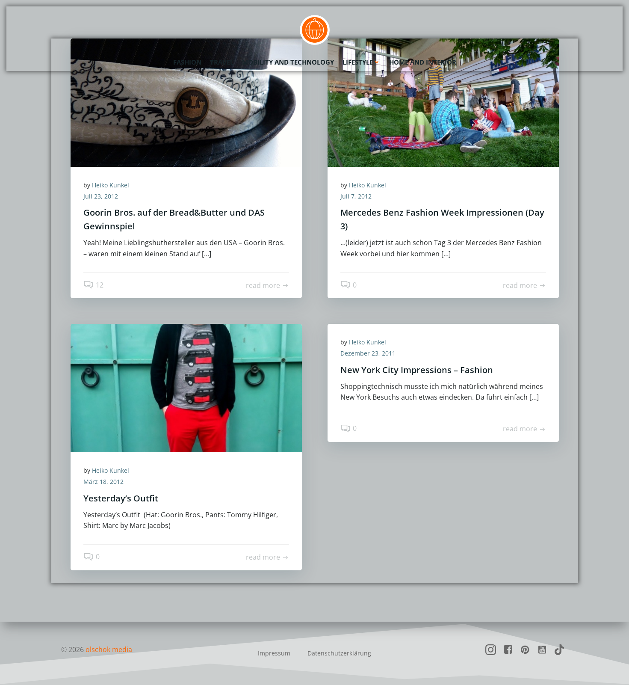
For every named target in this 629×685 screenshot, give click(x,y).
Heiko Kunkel (110, 185)
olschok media (109, 649)
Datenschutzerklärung (339, 653)
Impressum (274, 653)
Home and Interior (422, 62)
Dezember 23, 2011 (368, 353)
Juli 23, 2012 (100, 196)
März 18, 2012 (103, 481)
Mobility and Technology (288, 62)
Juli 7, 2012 (356, 196)
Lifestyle (362, 62)
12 (93, 285)
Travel (221, 62)
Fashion (187, 62)
